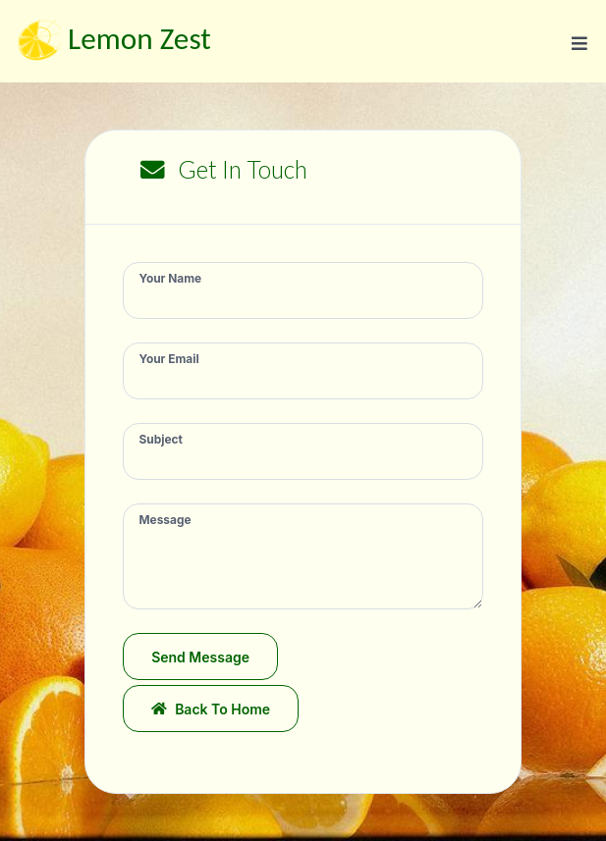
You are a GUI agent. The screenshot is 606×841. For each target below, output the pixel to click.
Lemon (111, 42)
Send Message (200, 657)
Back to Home (210, 709)
